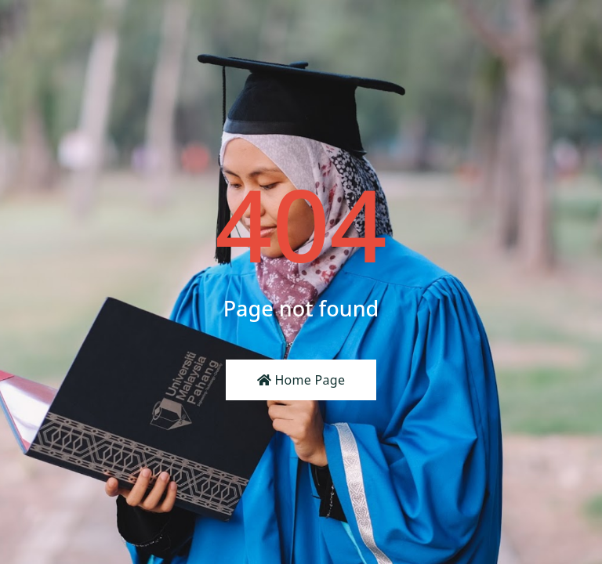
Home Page (301, 380)
